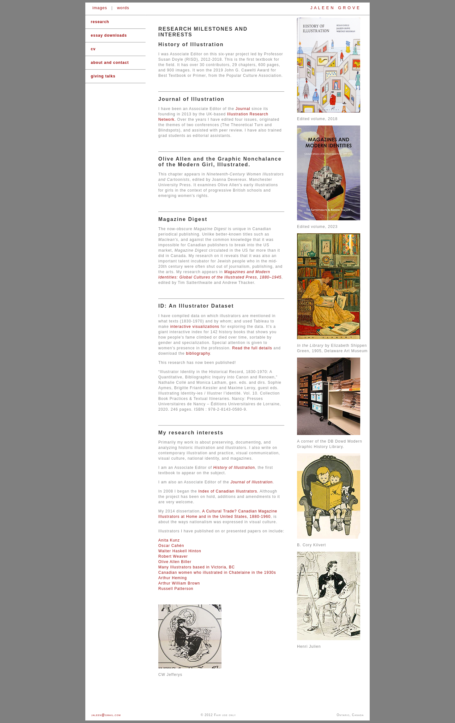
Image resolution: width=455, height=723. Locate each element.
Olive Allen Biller (174, 562)
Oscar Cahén (171, 545)
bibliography (198, 353)
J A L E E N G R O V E (335, 8)
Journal (242, 109)
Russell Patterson (175, 588)
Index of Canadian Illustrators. (229, 491)
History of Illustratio (232, 467)
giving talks (103, 76)
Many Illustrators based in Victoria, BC (196, 567)
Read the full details (252, 348)
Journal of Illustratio (250, 482)
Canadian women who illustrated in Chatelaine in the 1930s (217, 572)
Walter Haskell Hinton (179, 551)
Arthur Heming (172, 578)
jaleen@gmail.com (106, 715)
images (100, 8)
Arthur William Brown (179, 583)
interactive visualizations (194, 326)
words (123, 8)
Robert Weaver (173, 556)
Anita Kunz (169, 540)
